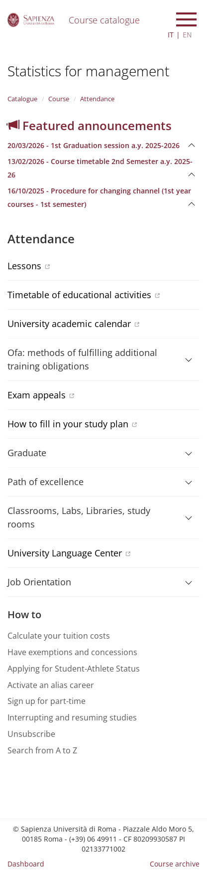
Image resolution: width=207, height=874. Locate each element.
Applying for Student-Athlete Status (73, 668)
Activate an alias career (50, 685)
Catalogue (22, 98)
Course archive (175, 864)
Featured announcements (89, 125)
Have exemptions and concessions (72, 652)
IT (171, 34)
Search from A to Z (42, 750)
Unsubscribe (31, 733)
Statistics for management (88, 70)
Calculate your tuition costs (58, 635)
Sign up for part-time (46, 701)
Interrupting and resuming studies (72, 717)
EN (187, 34)
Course (58, 98)
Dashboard (25, 864)
